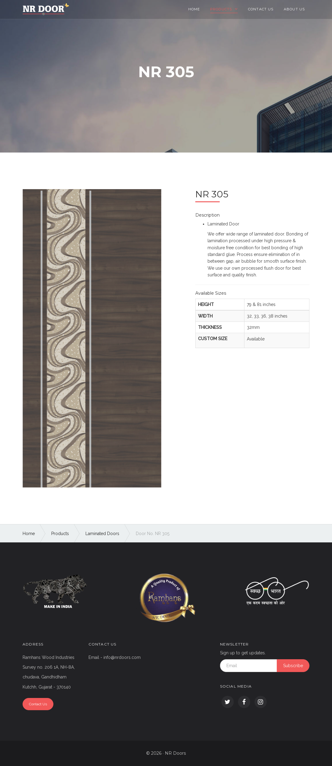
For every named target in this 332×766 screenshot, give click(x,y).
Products (221, 9)
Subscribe (293, 665)
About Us (294, 9)
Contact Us (260, 9)
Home (194, 9)
